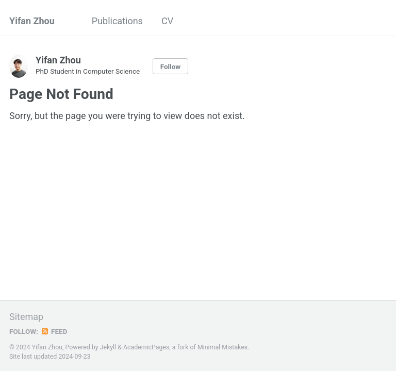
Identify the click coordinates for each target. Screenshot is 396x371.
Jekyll (108, 347)
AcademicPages (146, 347)
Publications (117, 20)
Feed (54, 331)
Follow (170, 66)
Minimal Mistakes (222, 347)
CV (167, 20)
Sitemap (26, 316)
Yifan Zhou (32, 20)
